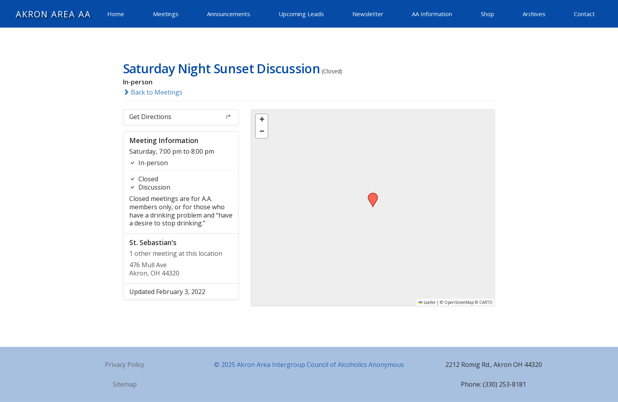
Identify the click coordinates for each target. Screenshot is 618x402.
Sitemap (125, 384)
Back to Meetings (152, 92)
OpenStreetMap (459, 302)
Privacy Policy (124, 364)
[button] (370, 195)
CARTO (486, 302)
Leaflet (427, 302)
